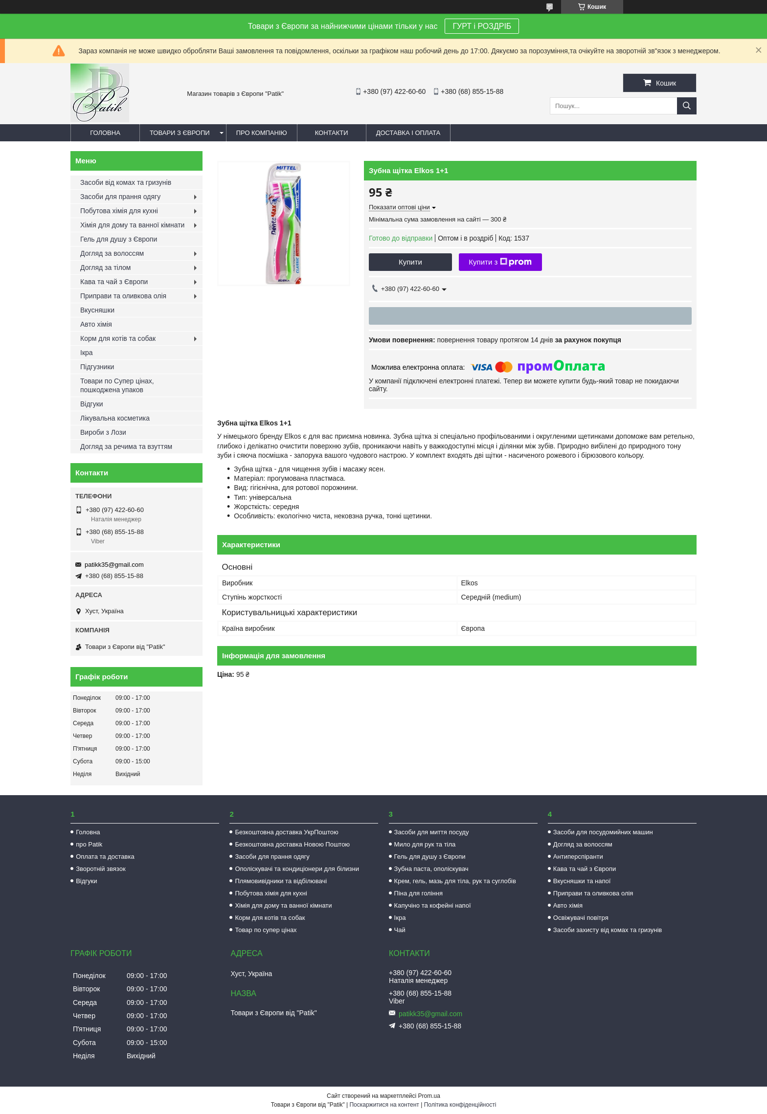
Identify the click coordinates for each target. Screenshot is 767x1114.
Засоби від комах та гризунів (125, 182)
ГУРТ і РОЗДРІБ (481, 26)
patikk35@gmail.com (114, 564)
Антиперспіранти (578, 856)
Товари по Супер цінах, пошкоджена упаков (117, 385)
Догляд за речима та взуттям (126, 446)
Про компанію (261, 132)
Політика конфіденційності (460, 1104)
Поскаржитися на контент (384, 1104)
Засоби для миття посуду (431, 832)
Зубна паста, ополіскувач (431, 868)
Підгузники (97, 367)
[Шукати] (687, 105)
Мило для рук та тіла (425, 844)
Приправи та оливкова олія (123, 296)
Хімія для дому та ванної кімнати (132, 225)
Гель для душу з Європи (118, 239)
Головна (105, 132)
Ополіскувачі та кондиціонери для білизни (297, 868)
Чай (400, 930)
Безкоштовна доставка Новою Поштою (292, 844)
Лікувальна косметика (115, 418)
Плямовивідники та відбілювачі (281, 881)
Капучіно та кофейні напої (432, 905)
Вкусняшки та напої (582, 881)
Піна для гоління (418, 893)
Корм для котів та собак (118, 338)
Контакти (331, 132)
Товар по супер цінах (265, 930)
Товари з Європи (180, 132)
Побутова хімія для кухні (119, 211)
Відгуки (91, 404)
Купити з (500, 262)
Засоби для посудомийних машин (603, 832)
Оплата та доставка (105, 856)
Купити (410, 262)
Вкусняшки (97, 310)
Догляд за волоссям (112, 253)
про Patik (89, 844)
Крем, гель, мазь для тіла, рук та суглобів (455, 881)
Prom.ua (429, 1095)
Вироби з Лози (103, 432)
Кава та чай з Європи (114, 282)
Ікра (86, 352)
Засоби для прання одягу (120, 197)
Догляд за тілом (105, 267)
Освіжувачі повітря (581, 917)
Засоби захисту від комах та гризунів (607, 930)
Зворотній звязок (100, 868)
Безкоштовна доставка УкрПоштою (286, 832)
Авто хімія (96, 324)
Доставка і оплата (408, 132)
